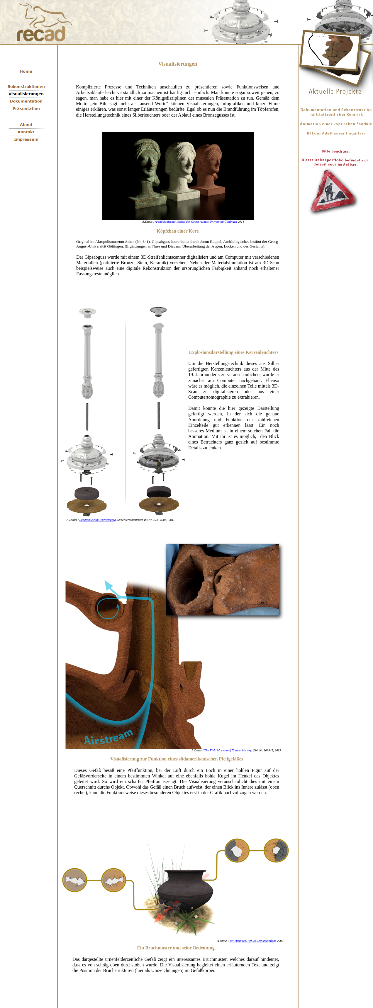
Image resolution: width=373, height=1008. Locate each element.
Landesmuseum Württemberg (97, 519)
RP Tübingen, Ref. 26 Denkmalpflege (253, 940)
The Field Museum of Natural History (228, 750)
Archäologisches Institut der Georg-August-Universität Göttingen (196, 221)
